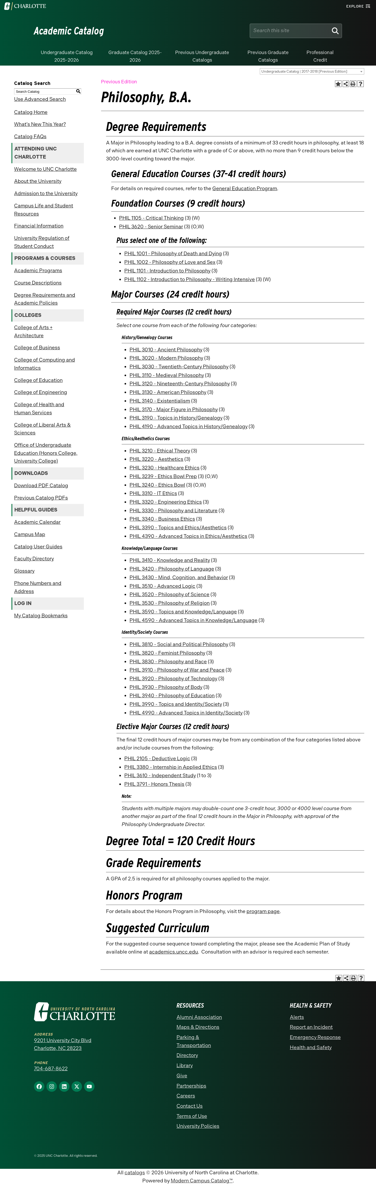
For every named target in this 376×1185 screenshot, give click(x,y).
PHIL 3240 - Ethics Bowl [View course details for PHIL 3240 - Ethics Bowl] (157, 485)
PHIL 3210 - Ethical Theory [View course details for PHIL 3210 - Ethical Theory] (160, 451)
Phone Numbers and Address (37, 587)
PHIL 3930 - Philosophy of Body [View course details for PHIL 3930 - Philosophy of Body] (166, 687)
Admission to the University (46, 193)
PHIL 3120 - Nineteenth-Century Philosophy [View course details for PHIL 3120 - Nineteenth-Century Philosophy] (180, 384)
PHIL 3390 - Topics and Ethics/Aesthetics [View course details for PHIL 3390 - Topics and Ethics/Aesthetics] (178, 528)
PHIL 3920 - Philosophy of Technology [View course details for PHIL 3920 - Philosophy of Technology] (173, 679)
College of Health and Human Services (39, 409)
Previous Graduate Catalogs (268, 56)
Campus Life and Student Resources (43, 210)
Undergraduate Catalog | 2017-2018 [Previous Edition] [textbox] (304, 71)
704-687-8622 (51, 1069)
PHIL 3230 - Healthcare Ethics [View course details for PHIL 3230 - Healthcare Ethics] (164, 468)
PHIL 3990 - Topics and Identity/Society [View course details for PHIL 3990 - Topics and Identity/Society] (176, 704)
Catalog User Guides (38, 547)
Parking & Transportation (194, 1041)
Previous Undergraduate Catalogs (202, 56)
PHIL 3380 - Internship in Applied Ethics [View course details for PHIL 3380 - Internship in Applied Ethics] (170, 767)
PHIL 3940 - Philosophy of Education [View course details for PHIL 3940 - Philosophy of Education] (172, 696)
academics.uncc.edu (173, 952)
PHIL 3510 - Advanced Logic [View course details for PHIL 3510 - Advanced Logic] (162, 586)
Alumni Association (199, 1017)
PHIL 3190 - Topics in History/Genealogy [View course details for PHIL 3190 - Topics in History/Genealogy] (176, 418)
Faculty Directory (34, 559)
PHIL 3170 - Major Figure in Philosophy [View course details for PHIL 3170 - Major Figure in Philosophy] (174, 409)
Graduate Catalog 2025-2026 (135, 56)
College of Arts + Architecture (33, 331)
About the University (37, 181)
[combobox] (312, 71)
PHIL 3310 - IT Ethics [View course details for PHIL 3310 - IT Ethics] (153, 493)
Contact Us (190, 1106)
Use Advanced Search (40, 99)
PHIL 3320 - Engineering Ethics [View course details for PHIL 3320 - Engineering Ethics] (166, 502)
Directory (187, 1055)
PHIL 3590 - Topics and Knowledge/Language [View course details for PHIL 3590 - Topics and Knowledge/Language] (183, 612)
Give (182, 1076)
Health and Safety (311, 1047)
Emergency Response (315, 1037)
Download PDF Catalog (41, 486)
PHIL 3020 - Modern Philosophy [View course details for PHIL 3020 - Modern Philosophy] (166, 358)
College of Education (38, 380)
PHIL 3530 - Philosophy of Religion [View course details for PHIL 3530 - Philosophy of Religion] (170, 603)
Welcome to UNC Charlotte (45, 169)
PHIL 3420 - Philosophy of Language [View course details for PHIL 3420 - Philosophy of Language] (172, 569)
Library (185, 1065)
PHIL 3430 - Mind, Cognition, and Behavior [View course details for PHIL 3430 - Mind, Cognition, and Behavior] (179, 577)
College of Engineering (40, 392)
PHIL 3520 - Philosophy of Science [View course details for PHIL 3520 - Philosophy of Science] (169, 594)
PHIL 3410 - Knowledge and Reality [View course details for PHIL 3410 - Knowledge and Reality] (170, 560)
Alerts (297, 1017)
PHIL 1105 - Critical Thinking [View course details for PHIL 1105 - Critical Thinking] (151, 218)
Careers (186, 1096)
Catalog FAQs (30, 136)
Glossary (24, 571)
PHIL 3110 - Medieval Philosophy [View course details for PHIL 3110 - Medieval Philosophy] (167, 375)
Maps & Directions (198, 1027)
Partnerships (191, 1086)
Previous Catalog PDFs (41, 498)
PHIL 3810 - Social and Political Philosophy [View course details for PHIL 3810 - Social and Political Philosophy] (179, 644)
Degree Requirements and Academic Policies (44, 299)
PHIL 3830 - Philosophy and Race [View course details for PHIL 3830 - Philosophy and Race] (168, 662)
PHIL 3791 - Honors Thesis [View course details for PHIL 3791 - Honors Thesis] (154, 784)
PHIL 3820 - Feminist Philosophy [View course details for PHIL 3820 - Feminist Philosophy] (167, 653)
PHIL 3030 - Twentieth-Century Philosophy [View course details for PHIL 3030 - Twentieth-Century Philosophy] (179, 367)
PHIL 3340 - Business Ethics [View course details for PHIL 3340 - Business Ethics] (162, 519)
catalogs (135, 1173)
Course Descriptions (38, 283)
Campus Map (29, 534)
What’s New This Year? (40, 124)
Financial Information (38, 226)
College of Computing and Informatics (44, 364)
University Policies (198, 1126)
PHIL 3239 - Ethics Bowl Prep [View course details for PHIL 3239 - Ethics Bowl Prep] (163, 476)
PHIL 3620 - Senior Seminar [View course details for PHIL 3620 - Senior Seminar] (151, 227)
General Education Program (244, 188)
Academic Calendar (37, 522)
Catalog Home (31, 112)
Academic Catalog (69, 31)
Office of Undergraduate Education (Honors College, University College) (46, 453)
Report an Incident (311, 1027)
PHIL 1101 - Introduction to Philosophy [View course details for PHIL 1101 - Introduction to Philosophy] (167, 271)
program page (263, 911)
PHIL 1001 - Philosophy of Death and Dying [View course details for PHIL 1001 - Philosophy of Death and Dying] (173, 254)
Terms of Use (192, 1116)
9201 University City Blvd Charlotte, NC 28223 (62, 1044)
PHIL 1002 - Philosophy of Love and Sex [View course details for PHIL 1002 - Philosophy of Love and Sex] (169, 262)
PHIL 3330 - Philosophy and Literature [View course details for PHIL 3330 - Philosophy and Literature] (174, 511)
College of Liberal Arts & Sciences (42, 429)
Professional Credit (320, 56)
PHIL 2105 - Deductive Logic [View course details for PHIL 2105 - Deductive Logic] (157, 759)
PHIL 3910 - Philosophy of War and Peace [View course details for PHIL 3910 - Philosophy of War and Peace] (177, 670)
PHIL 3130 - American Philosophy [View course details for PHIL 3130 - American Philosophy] (168, 392)
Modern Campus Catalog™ (202, 1181)
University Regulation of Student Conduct (41, 242)
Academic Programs (38, 271)
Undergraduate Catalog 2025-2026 (67, 56)
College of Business (37, 348)
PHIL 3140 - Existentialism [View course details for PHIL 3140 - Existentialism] (160, 401)
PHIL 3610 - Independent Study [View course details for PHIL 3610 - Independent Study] (160, 775)
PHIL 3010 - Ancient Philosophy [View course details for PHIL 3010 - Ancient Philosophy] (166, 350)
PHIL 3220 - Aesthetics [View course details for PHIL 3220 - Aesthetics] (156, 459)
